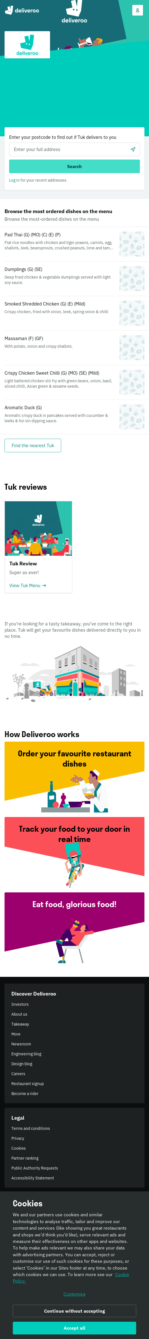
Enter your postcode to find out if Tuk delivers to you (62, 137)
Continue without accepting (74, 1311)
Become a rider (24, 1093)
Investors (20, 1004)
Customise (74, 1294)
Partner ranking (24, 1158)
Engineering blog (26, 1053)
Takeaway (20, 1024)
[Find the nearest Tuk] (33, 445)
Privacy (17, 1138)
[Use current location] (133, 149)
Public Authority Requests (34, 1168)
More (15, 1034)
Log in (14, 180)
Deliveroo (22, 10)
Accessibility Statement (32, 1178)
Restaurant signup (27, 1083)
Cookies (18, 1148)
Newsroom (21, 1044)
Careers (18, 1073)
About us (19, 1014)
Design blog (21, 1063)
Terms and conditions (30, 1128)
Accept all (75, 1328)
